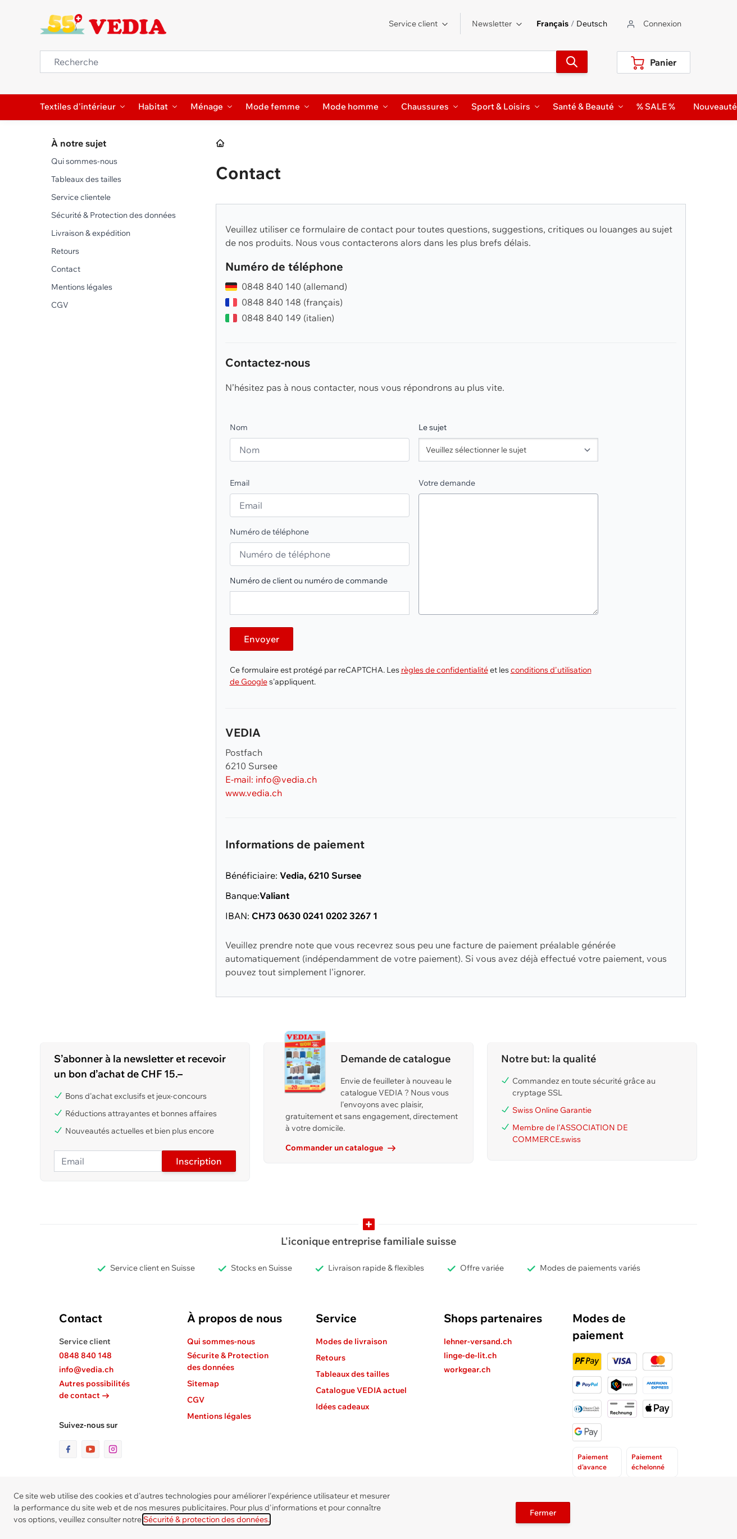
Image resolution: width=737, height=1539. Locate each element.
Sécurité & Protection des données (113, 215)
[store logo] (103, 24)
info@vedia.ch (86, 1369)
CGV (60, 305)
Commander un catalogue (340, 1148)
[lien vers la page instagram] (113, 1449)
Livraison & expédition (90, 233)
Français (552, 24)
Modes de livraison (351, 1341)
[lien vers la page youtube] (92, 1449)
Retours (65, 251)
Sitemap (203, 1383)
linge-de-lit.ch (470, 1355)
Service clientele (81, 197)
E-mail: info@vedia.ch (271, 779)
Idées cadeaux (342, 1406)
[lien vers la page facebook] (70, 1449)
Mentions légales (81, 287)
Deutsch (591, 24)
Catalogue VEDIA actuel (361, 1390)
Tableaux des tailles (86, 179)
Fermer (543, 1513)
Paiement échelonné (648, 1462)
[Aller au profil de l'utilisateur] (653, 24)
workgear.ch (467, 1369)
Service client (419, 24)
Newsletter (497, 24)
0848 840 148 (85, 1355)
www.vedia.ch (253, 792)
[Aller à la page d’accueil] (221, 144)
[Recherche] (572, 62)
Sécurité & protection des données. (206, 1519)
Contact (65, 269)
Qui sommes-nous (84, 161)
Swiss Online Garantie (552, 1110)
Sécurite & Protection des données (228, 1361)
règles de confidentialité (444, 670)
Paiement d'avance (592, 1462)
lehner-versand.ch (478, 1341)
